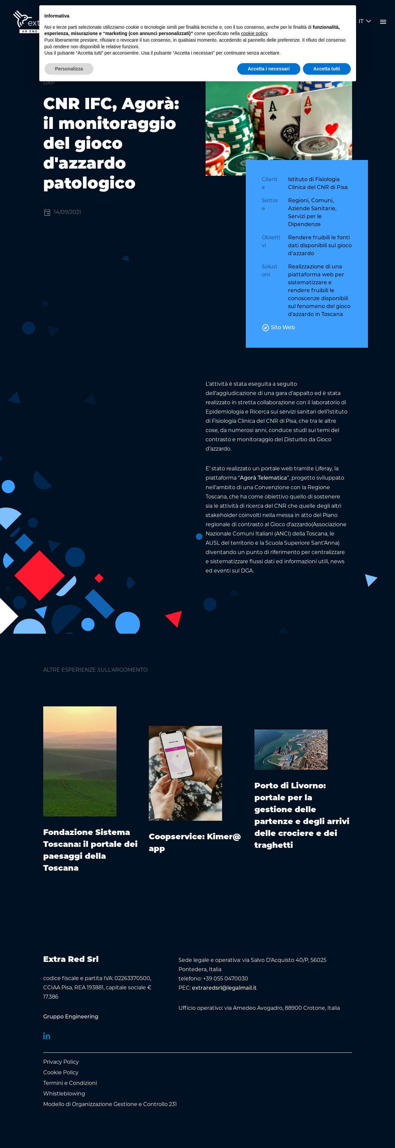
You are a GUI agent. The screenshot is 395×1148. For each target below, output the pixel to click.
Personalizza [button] (69, 68)
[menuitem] (70, 1017)
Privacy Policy (61, 1062)
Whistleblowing (64, 1093)
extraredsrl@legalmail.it (224, 988)
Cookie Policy (61, 1072)
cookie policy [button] (254, 33)
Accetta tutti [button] (326, 68)
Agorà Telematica (263, 478)
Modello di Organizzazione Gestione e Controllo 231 (110, 1104)
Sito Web (278, 328)
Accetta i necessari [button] (269, 68)
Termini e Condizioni (70, 1083)
